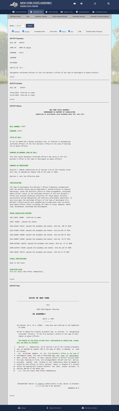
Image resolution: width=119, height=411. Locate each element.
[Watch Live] (71, 4)
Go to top (12, 80)
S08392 (28, 51)
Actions (27, 35)
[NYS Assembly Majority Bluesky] (99, 4)
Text (72, 35)
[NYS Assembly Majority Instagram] (92, 4)
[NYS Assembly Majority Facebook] (78, 4)
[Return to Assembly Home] (34, 5)
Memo (64, 35)
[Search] (106, 4)
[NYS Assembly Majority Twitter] (85, 4)
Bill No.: (12, 28)
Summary (17, 35)
